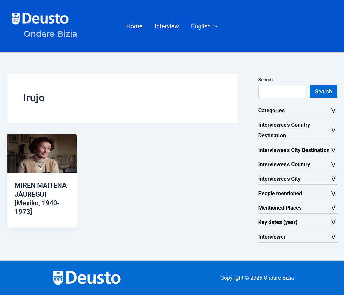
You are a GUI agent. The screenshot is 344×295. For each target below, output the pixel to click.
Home (134, 26)
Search (265, 79)
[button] (204, 26)
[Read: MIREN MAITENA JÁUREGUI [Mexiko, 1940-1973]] (42, 153)
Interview (167, 26)
